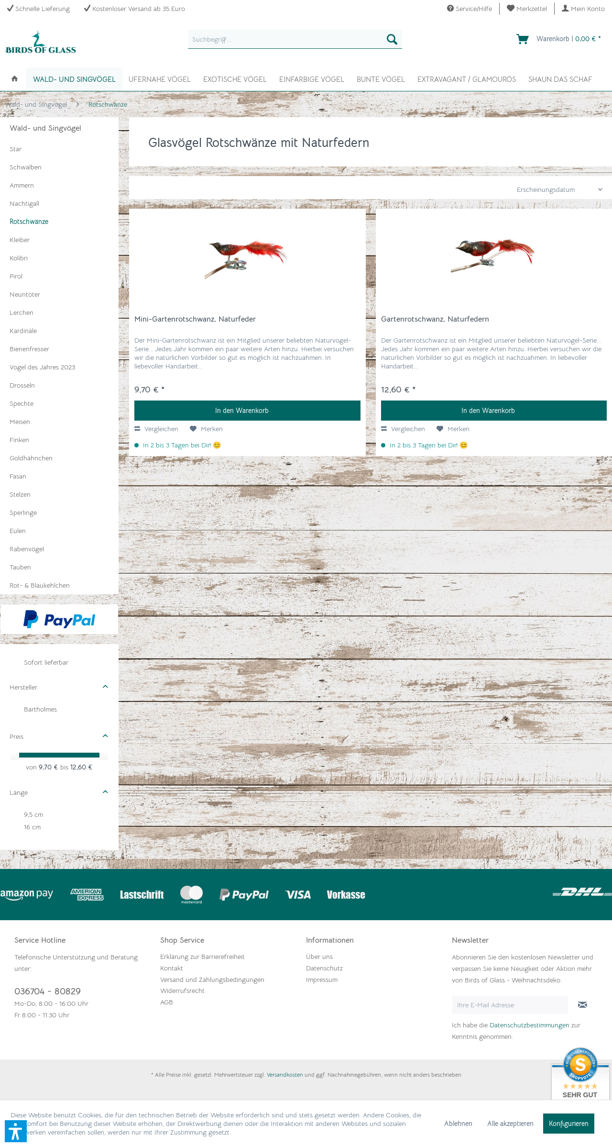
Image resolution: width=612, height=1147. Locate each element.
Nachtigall (24, 203)
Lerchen (21, 312)
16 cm (32, 827)
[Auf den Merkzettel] (206, 428)
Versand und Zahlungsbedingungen (212, 979)
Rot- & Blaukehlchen (40, 585)
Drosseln (22, 385)
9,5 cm (33, 814)
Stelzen (20, 494)
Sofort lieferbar (46, 662)
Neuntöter (25, 294)
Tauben (20, 567)
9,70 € (49, 767)
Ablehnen (458, 1123)
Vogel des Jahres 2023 (42, 367)
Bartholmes (40, 709)
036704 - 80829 (47, 991)
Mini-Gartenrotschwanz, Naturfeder (195, 319)
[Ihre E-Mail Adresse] (510, 1004)
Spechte (21, 403)
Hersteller (23, 687)
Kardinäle (23, 330)
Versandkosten (285, 1074)
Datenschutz (324, 968)
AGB (166, 1002)
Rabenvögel (27, 549)
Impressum (322, 979)
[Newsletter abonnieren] (582, 1004)
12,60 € (81, 767)
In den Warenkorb (242, 410)
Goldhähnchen (31, 458)
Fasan (18, 476)
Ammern (22, 185)
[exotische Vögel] (235, 78)
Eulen (18, 530)
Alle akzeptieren (510, 1123)
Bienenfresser (29, 349)
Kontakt (171, 968)
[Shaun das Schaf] (560, 78)
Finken (19, 439)
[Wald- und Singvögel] (74, 79)
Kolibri (19, 258)
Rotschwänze (29, 221)
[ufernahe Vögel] (159, 78)
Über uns (319, 956)
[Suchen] (392, 39)
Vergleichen (156, 428)
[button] (16, 1131)
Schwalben (26, 167)
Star (16, 149)
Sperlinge (23, 512)
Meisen (20, 421)
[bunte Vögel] (380, 78)
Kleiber (20, 239)
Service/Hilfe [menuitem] (469, 8)
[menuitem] (527, 9)
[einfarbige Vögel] (311, 78)
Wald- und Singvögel (45, 128)
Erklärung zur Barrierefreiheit (202, 956)
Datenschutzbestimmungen (529, 1025)
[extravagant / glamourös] (466, 78)
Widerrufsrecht (182, 990)
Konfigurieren (569, 1123)
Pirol (16, 276)
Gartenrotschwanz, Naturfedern (435, 319)
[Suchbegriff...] (295, 39)
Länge (19, 792)
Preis (16, 736)
